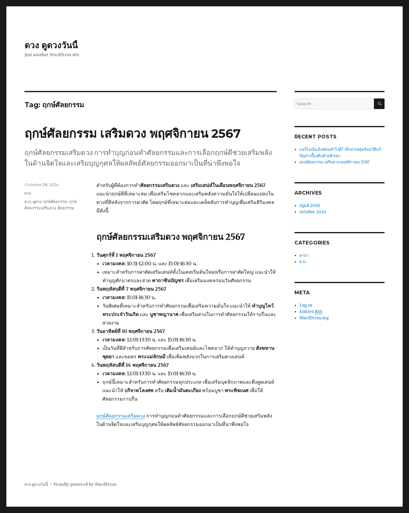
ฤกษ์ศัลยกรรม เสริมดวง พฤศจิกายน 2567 (132, 133)
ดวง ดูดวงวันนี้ (51, 45)
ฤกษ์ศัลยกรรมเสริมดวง (120, 416)
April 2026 (309, 205)
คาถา (304, 255)
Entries (310, 312)
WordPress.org (314, 318)
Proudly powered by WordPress (84, 484)
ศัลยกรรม (66, 207)
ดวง (27, 193)
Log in (305, 305)
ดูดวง (37, 201)
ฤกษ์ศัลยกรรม (55, 201)
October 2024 (312, 212)
